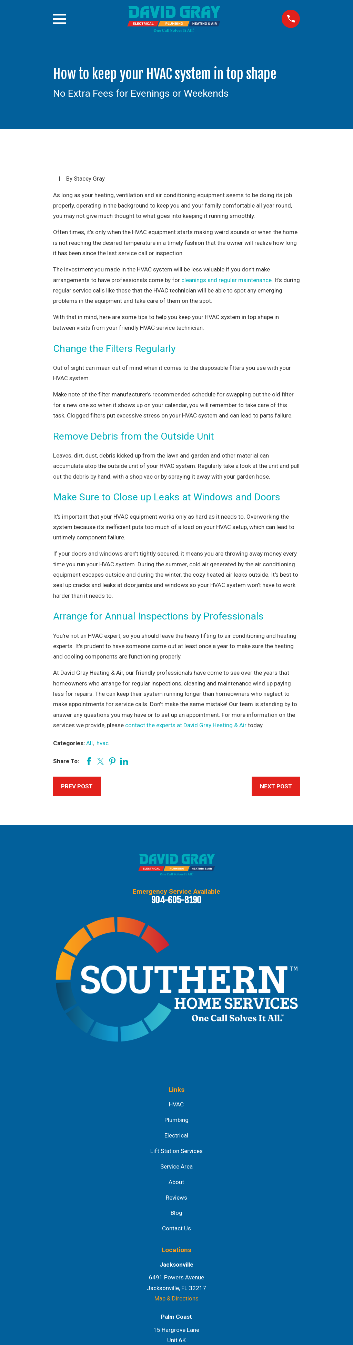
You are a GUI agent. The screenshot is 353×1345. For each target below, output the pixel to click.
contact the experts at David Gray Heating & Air (185, 725)
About (176, 1182)
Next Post (276, 786)
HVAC (176, 1104)
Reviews (176, 1197)
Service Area (176, 1166)
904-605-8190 (176, 899)
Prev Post (77, 786)
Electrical (176, 1135)
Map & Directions (176, 1298)
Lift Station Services (176, 1150)
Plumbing (176, 1119)
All (89, 743)
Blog (176, 1212)
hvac (103, 743)
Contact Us (176, 1228)
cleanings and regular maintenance (226, 280)
